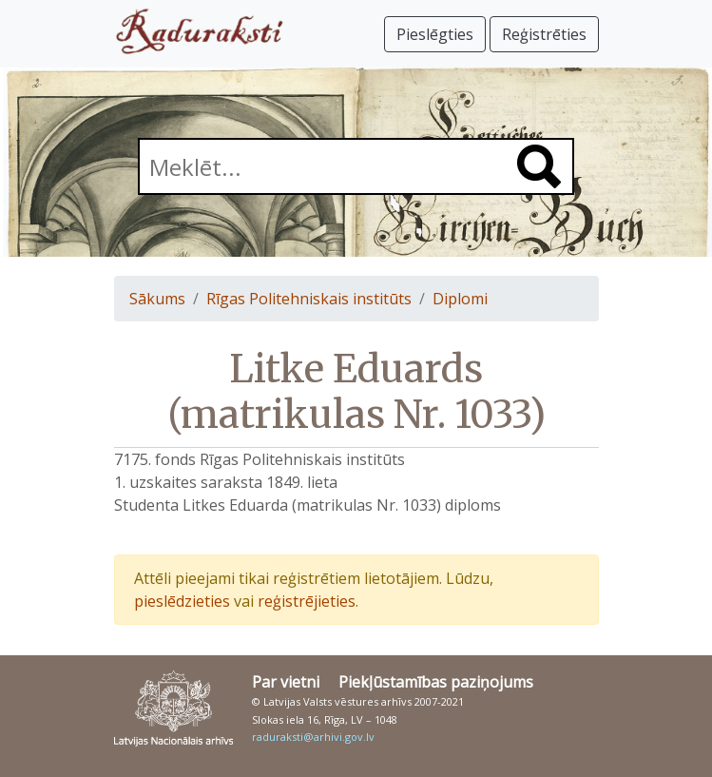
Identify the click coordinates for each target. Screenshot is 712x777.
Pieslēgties (434, 34)
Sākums (157, 298)
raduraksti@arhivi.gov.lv (313, 736)
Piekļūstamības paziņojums (435, 681)
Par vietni (285, 681)
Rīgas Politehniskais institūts (309, 298)
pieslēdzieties (182, 601)
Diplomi (460, 298)
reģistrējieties (307, 601)
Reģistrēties (544, 34)
